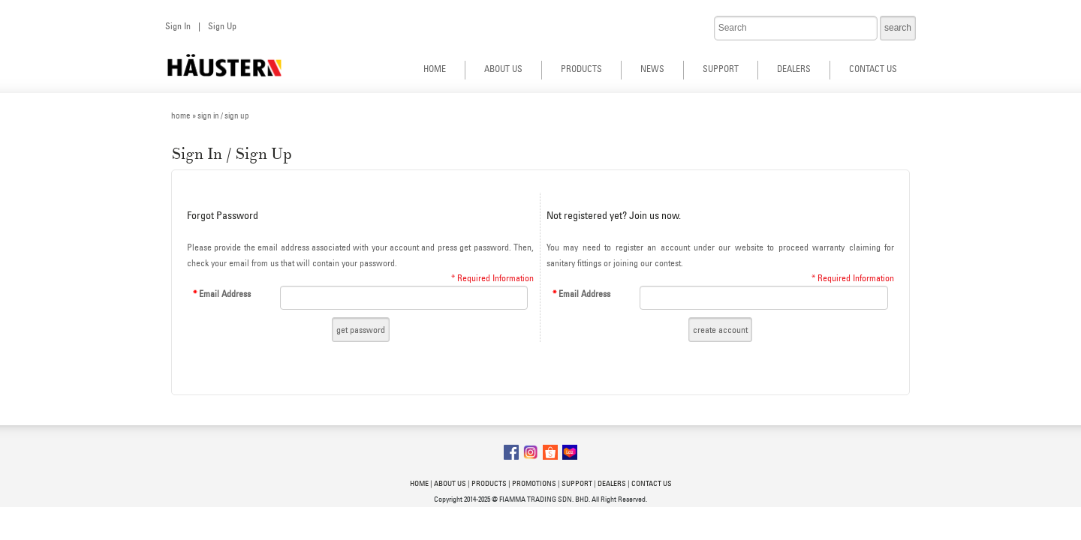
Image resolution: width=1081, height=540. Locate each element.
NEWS (652, 68)
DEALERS (794, 68)
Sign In (178, 26)
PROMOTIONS (534, 483)
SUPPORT (721, 68)
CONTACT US (873, 68)
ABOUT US (503, 68)
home (181, 115)
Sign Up (222, 26)
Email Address (222, 293)
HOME (434, 68)
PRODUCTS (581, 68)
